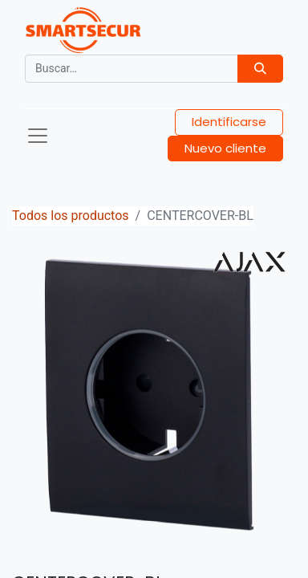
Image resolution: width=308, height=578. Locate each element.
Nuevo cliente (225, 148)
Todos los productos (70, 215)
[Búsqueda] (260, 69)
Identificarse (229, 121)
